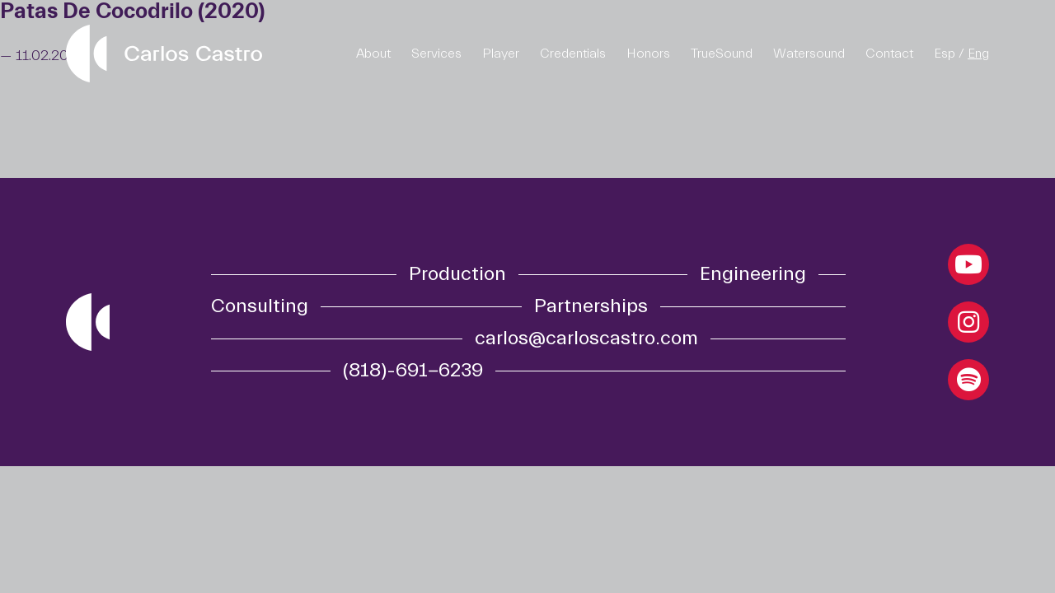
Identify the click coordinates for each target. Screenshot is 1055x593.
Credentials (573, 53)
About (373, 53)
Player (500, 53)
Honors (648, 53)
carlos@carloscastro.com (586, 338)
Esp (944, 53)
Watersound (809, 53)
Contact (889, 53)
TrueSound (722, 53)
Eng (978, 53)
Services (436, 53)
